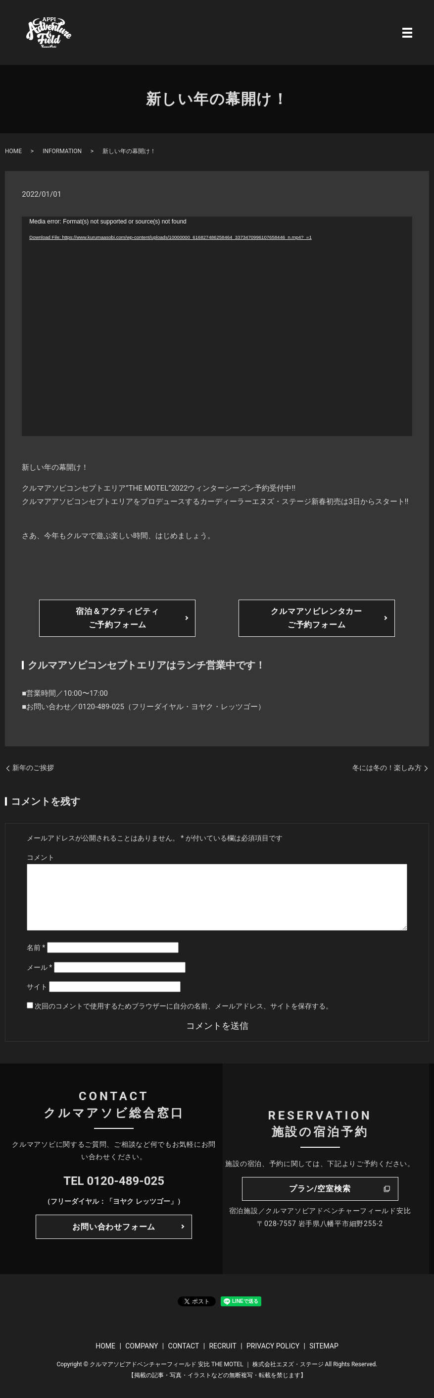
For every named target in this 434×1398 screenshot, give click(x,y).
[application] (217, 327)
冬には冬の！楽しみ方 (387, 768)
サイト (37, 987)
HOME (13, 151)
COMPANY (141, 1346)
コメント (40, 857)
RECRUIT (222, 1346)
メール (39, 967)
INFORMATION (62, 151)
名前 (36, 947)
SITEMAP (323, 1346)
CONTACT (183, 1346)
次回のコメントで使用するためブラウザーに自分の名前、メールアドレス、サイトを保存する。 (184, 1006)
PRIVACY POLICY (272, 1346)
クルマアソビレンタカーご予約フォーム (316, 618)
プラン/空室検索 (319, 1188)
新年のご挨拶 (33, 768)
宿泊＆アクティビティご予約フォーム (117, 618)
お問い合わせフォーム (113, 1226)
